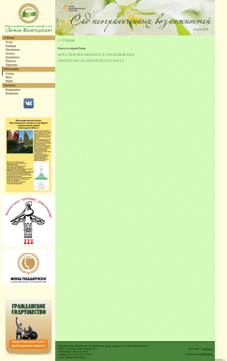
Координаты (13, 89)
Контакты (9, 85)
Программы (13, 49)
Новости (11, 61)
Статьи (10, 73)
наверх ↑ (220, 359)
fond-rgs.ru (207, 349)
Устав (9, 42)
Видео (9, 81)
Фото (9, 77)
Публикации (11, 69)
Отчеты (10, 53)
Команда (11, 46)
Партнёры (12, 65)
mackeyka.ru (206, 354)
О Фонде (9, 37)
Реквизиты (12, 93)
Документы (12, 57)
